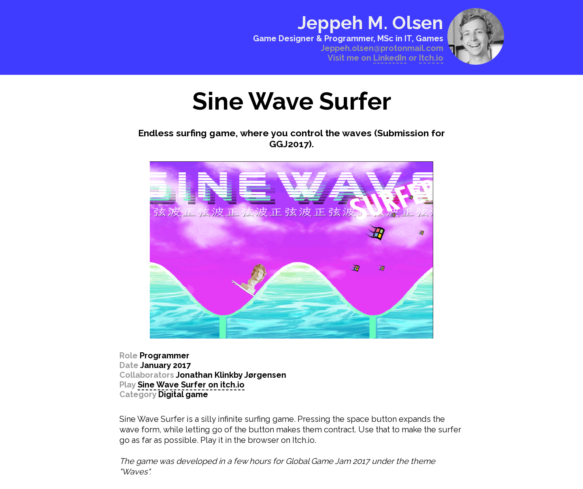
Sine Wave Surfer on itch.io (191, 385)
